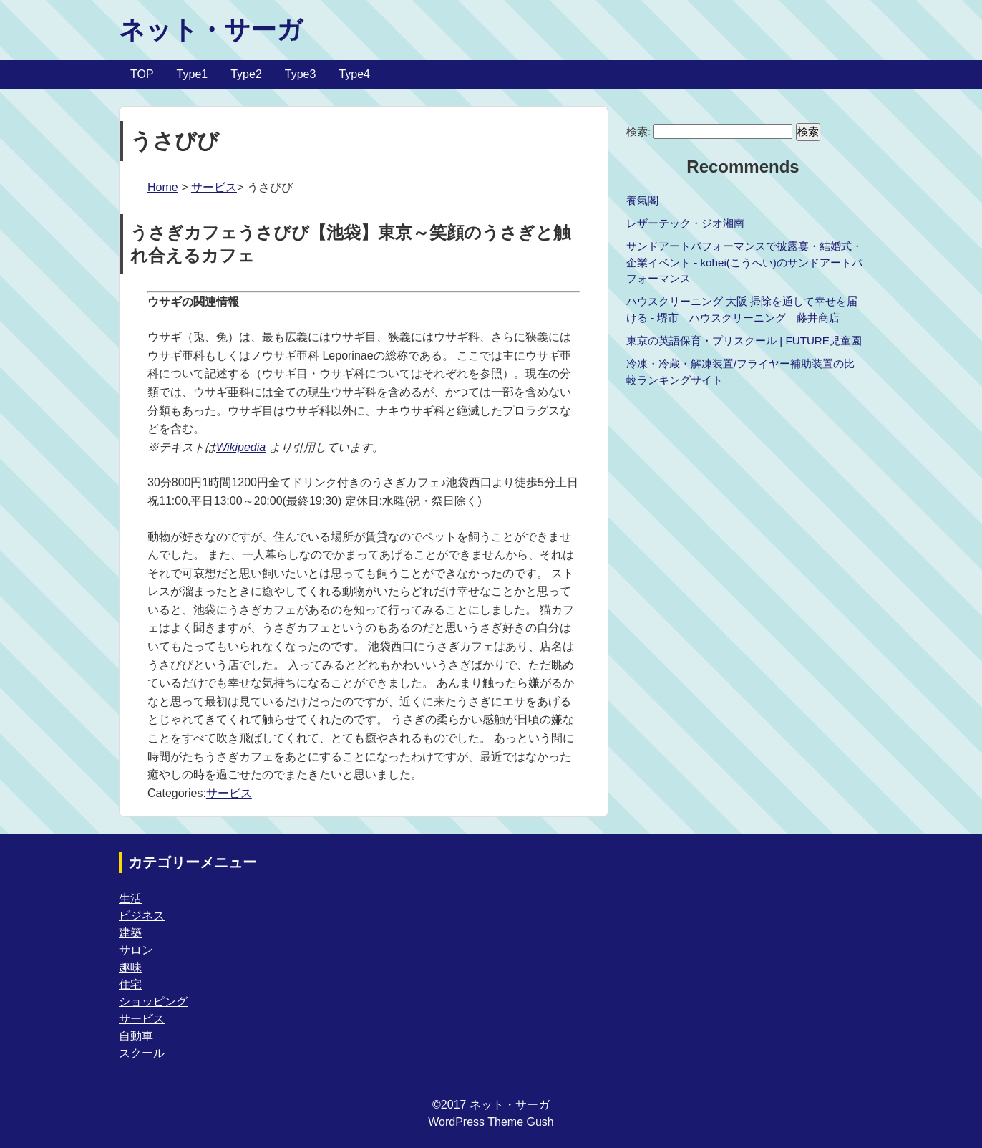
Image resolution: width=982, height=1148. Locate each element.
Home (162, 187)
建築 (130, 933)
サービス (214, 187)
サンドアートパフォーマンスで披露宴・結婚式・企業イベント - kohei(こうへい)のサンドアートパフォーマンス (744, 262)
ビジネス (142, 916)
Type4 (354, 74)
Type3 (300, 74)
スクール (142, 1053)
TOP (142, 74)
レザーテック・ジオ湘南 (685, 223)
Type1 (192, 74)
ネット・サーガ (211, 29)
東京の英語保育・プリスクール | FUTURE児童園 (744, 340)
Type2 (246, 74)
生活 (130, 898)
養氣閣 (642, 200)
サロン (136, 950)
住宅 (130, 984)
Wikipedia (241, 447)
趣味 (130, 967)
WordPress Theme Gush (490, 1122)
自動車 (136, 1036)
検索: (638, 131)
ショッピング (153, 1001)
